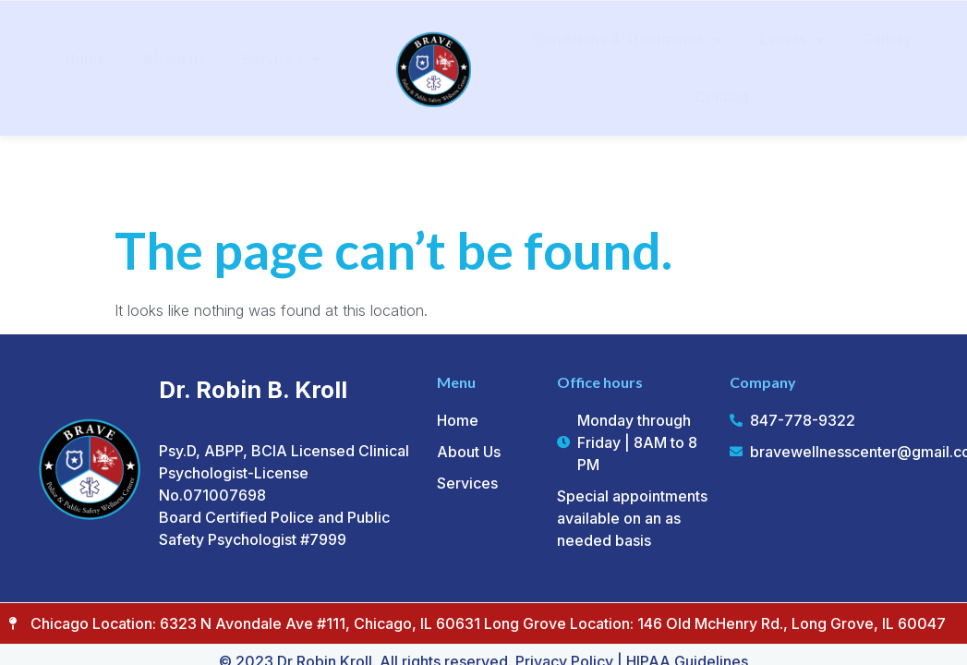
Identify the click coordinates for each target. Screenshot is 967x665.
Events (792, 39)
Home (85, 59)
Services (281, 59)
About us (174, 59)
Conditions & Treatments (627, 39)
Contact (722, 97)
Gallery (887, 39)
